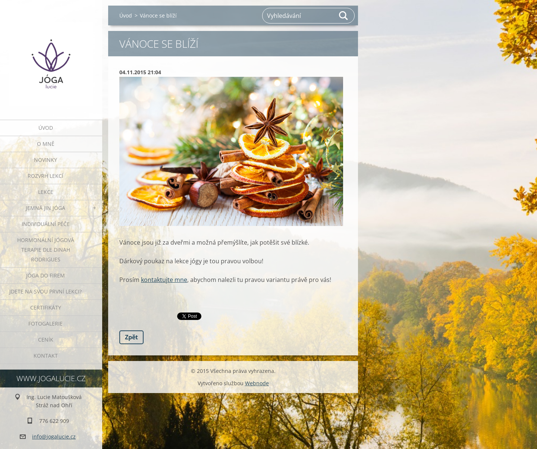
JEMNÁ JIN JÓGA (45, 207)
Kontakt (46, 355)
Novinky (45, 159)
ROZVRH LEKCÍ (45, 175)
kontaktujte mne (164, 280)
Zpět (131, 337)
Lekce (45, 191)
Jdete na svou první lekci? (45, 291)
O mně (45, 143)
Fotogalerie (45, 323)
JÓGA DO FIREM (45, 275)
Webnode (257, 383)
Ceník (45, 339)
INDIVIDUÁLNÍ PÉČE (46, 223)
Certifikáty (45, 307)
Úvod (45, 127)
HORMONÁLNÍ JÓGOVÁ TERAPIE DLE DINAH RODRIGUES (45, 249)
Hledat (344, 15)
